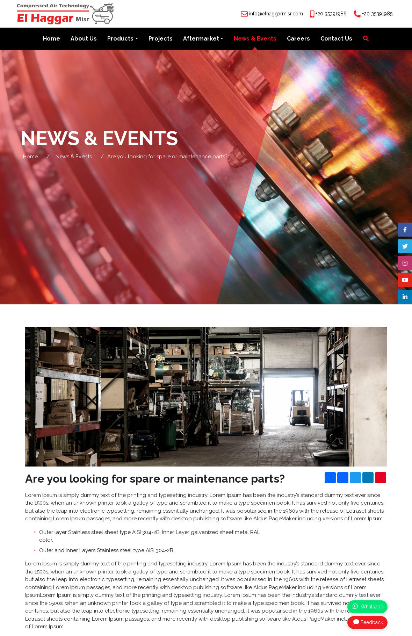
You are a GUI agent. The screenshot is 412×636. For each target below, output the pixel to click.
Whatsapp (368, 606)
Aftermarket (201, 39)
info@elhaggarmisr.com (276, 13)
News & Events (255, 39)
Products (120, 39)
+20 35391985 (377, 13)
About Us (84, 39)
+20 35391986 (331, 13)
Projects (161, 39)
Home (51, 39)
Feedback (368, 622)
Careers (298, 39)
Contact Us (336, 39)
